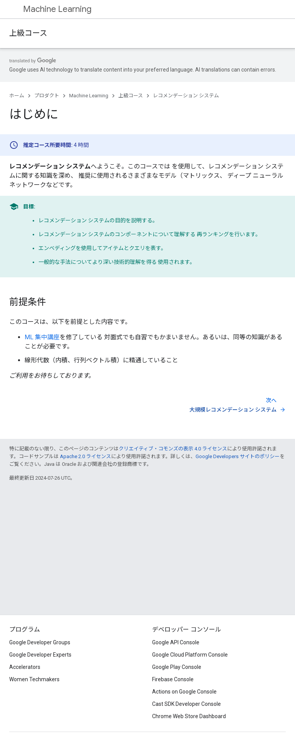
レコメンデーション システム (186, 95)
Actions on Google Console (184, 692)
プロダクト (46, 95)
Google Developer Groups (39, 642)
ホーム (16, 95)
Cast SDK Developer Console (186, 704)
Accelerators (24, 667)
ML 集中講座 (42, 337)
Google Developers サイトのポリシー (238, 456)
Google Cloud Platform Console (190, 655)
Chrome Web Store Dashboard (189, 716)
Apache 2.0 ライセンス (85, 456)
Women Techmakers (34, 679)
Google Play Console (176, 667)
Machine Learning (57, 9)
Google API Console (175, 642)
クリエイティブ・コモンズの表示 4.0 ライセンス (173, 449)
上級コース (28, 33)
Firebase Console (173, 679)
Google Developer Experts (40, 655)
